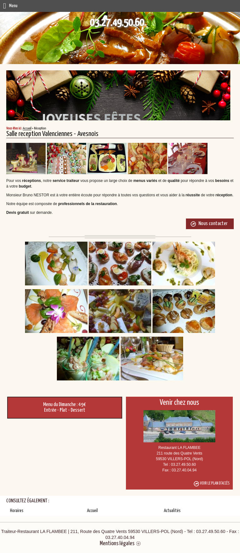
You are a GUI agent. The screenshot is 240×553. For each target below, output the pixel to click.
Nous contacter (213, 223)
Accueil (27, 128)
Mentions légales (117, 543)
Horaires (16, 511)
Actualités (172, 511)
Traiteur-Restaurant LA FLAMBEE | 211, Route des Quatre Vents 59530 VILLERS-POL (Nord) (120, 534)
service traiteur (65, 180)
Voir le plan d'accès (215, 483)
